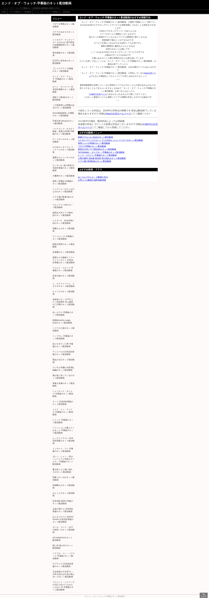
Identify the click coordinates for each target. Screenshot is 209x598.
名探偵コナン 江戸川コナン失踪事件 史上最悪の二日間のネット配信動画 (64, 303)
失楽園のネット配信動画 (64, 252)
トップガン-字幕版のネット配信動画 (63, 337)
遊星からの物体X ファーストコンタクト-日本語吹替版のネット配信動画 (64, 260)
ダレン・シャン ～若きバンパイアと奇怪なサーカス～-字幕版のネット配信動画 (64, 460)
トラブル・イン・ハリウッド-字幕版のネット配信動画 (64, 556)
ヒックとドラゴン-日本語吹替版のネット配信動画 (64, 440)
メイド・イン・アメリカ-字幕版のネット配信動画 (63, 412)
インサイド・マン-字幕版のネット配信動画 (63, 449)
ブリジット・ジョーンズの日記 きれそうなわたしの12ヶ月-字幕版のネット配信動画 (64, 586)
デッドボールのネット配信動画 (64, 140)
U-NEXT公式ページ (98, 94)
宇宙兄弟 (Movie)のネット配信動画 (63, 122)
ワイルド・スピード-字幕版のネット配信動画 (63, 269)
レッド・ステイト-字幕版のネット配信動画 (97, 155)
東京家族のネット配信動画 (64, 54)
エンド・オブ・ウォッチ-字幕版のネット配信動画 (52, 12)
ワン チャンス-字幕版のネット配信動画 (63, 237)
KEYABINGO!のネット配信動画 (63, 538)
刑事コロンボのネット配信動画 (64, 478)
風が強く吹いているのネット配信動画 (64, 376)
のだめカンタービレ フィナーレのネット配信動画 (64, 149)
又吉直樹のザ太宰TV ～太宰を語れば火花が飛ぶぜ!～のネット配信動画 (64, 574)
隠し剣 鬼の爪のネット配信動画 (63, 546)
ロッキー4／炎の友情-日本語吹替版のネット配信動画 (64, 168)
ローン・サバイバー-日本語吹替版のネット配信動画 (64, 89)
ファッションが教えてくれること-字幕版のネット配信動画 (64, 430)
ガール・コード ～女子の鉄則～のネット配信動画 (64, 529)
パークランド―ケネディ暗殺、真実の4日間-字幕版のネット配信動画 (64, 131)
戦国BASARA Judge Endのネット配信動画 (62, 321)
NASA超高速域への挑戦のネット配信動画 (63, 114)
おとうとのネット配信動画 (64, 494)
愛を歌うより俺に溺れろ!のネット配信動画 (63, 470)
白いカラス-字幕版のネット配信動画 (63, 313)
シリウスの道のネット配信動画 (64, 329)
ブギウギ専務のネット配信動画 (20, 12)
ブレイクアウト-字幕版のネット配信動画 (63, 69)
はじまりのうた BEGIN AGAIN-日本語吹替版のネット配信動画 (63, 519)
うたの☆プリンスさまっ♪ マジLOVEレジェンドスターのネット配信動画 (110, 140)
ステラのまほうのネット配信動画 (64, 33)
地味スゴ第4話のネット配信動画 (63, 98)
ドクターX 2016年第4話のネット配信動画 (63, 221)
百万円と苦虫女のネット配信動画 (64, 61)
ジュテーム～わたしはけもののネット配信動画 (64, 190)
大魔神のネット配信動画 (64, 176)
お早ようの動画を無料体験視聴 (92, 180)
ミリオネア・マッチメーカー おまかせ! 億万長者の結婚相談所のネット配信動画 (64, 43)
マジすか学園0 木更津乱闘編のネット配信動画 (63, 368)
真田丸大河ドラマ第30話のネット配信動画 (97, 149)
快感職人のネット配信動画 (64, 486)
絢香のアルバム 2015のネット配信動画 (95, 137)
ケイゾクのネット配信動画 (64, 292)
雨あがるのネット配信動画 (64, 360)
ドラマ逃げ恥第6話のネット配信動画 (94, 161)
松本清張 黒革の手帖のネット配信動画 (63, 502)
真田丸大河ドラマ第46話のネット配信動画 (63, 213)
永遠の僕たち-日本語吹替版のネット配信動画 (63, 510)
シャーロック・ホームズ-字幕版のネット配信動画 (63, 393)
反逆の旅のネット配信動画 (64, 277)
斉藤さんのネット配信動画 (64, 229)
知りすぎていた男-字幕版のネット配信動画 (63, 345)
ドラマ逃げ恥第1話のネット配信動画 (63, 198)
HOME (3, 12)
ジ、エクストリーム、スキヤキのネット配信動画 (64, 284)
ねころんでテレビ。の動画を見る (93, 177)
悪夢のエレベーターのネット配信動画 (64, 158)
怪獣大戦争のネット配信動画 (64, 245)
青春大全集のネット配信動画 (64, 384)
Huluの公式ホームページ (118, 113)
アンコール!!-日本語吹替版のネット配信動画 (63, 353)
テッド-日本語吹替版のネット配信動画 (63, 402)
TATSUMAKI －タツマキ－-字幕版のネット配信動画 (101, 152)
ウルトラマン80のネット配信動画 (63, 206)
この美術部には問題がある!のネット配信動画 (64, 106)
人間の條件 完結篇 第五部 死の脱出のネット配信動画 (102, 158)
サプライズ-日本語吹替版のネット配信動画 (63, 565)
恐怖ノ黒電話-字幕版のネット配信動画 (63, 182)
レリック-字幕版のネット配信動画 (63, 421)
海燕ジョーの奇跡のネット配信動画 (94, 143)
